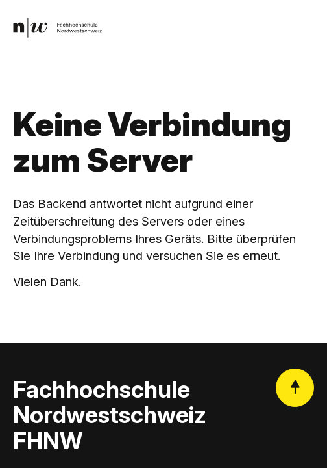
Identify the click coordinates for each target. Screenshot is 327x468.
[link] (57, 28)
